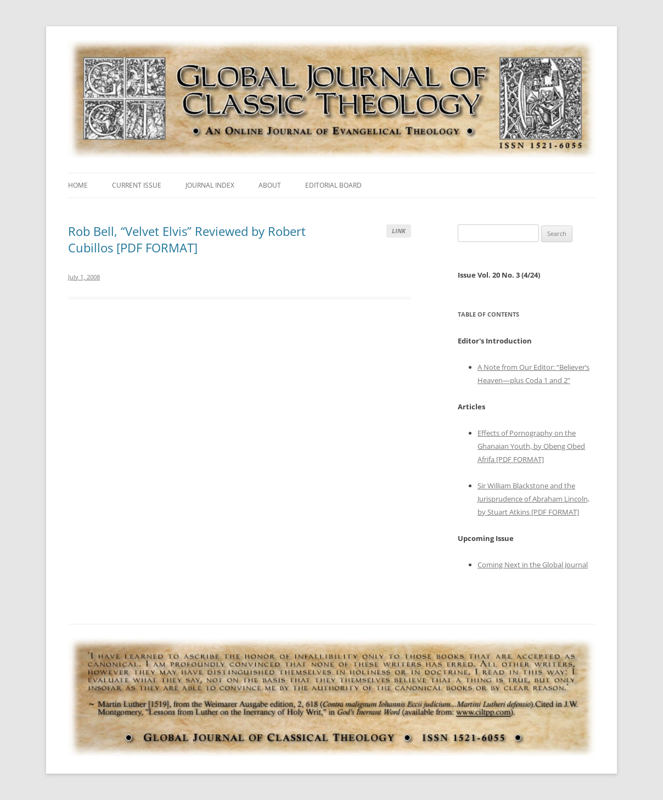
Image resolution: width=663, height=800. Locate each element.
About (270, 185)
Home (78, 185)
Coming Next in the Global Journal (532, 565)
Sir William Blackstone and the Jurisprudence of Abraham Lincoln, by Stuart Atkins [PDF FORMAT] (533, 499)
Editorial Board (333, 185)
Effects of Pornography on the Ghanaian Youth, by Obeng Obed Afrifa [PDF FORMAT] (531, 446)
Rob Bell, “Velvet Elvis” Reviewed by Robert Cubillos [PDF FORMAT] (187, 239)
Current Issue (136, 185)
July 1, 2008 (84, 277)
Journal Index (210, 185)
